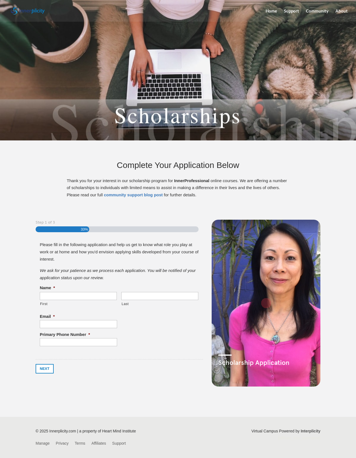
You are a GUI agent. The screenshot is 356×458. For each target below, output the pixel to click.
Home (271, 11)
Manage (43, 443)
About (341, 11)
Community (317, 11)
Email (47, 316)
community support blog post (133, 194)
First (44, 304)
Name (47, 287)
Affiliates (99, 443)
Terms (80, 443)
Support (291, 11)
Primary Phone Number (65, 334)
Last (125, 304)
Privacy (62, 443)
